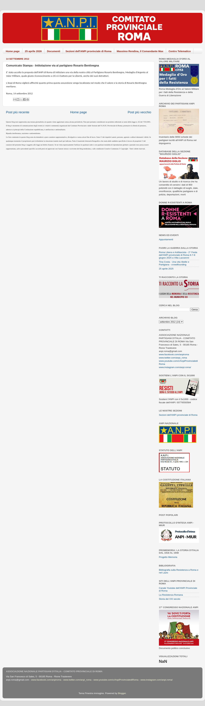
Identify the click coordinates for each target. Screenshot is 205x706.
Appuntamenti (166, 239)
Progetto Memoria (168, 557)
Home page (13, 51)
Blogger (122, 693)
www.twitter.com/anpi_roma (173, 357)
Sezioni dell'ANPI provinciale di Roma (89, 51)
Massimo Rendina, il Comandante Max (140, 51)
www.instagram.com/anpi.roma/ (175, 367)
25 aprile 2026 (33, 51)
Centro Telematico (180, 51)
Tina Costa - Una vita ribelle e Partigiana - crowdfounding (174, 263)
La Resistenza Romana (171, 595)
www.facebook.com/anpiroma (174, 354)
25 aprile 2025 (166, 268)
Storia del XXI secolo (169, 599)
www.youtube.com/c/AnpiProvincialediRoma (115, 679)
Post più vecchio (139, 112)
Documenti (53, 51)
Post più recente (17, 112)
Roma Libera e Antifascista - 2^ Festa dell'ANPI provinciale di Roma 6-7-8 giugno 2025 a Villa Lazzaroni (178, 255)
